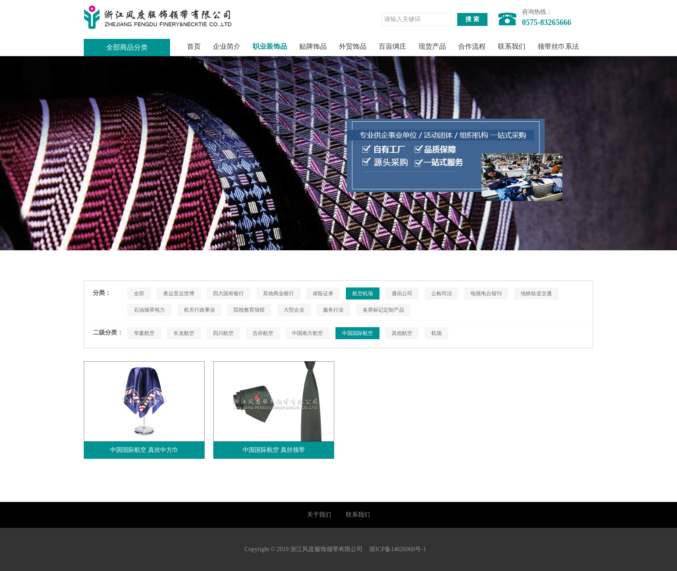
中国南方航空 (307, 333)
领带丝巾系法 (558, 46)
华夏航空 (144, 333)
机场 (436, 333)
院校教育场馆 (249, 310)
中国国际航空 (357, 333)
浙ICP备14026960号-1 (397, 549)
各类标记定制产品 (383, 310)
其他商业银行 (278, 293)
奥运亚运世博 (178, 293)
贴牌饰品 (313, 46)
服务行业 (333, 310)
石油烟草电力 (149, 310)
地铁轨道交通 (536, 293)
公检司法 (441, 293)
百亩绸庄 (392, 46)
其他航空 (402, 333)
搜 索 (472, 19)
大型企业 (294, 310)
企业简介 (226, 46)
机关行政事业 (199, 310)
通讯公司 (402, 293)
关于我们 (319, 514)
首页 (194, 46)
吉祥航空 (263, 333)
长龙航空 (184, 333)
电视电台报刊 (486, 293)
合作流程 (472, 46)
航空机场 (362, 293)
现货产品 (432, 46)
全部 (139, 293)
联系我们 (511, 46)
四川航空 (223, 333)
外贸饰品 (353, 46)
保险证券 (323, 293)
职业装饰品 (270, 46)
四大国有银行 (228, 293)
